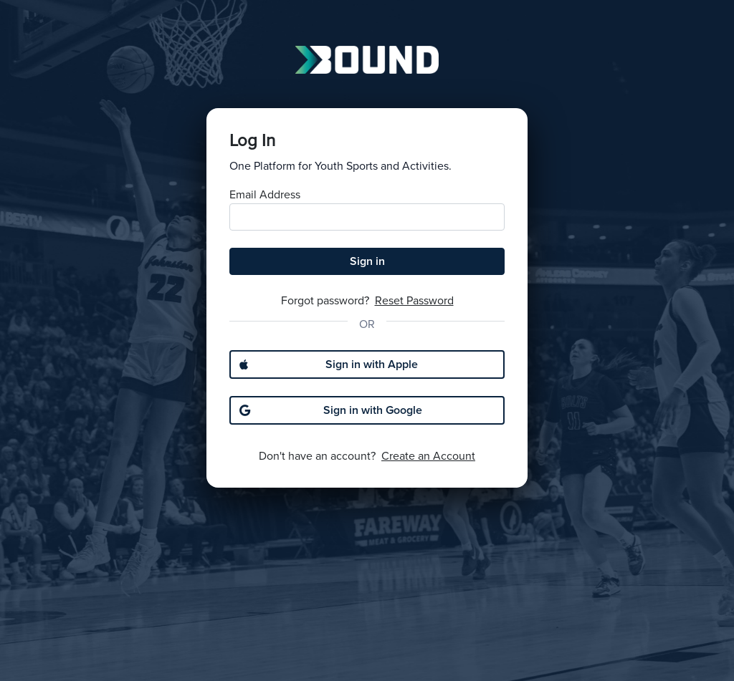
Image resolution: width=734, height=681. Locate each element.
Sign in (367, 261)
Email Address (264, 195)
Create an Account (428, 456)
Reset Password (414, 301)
